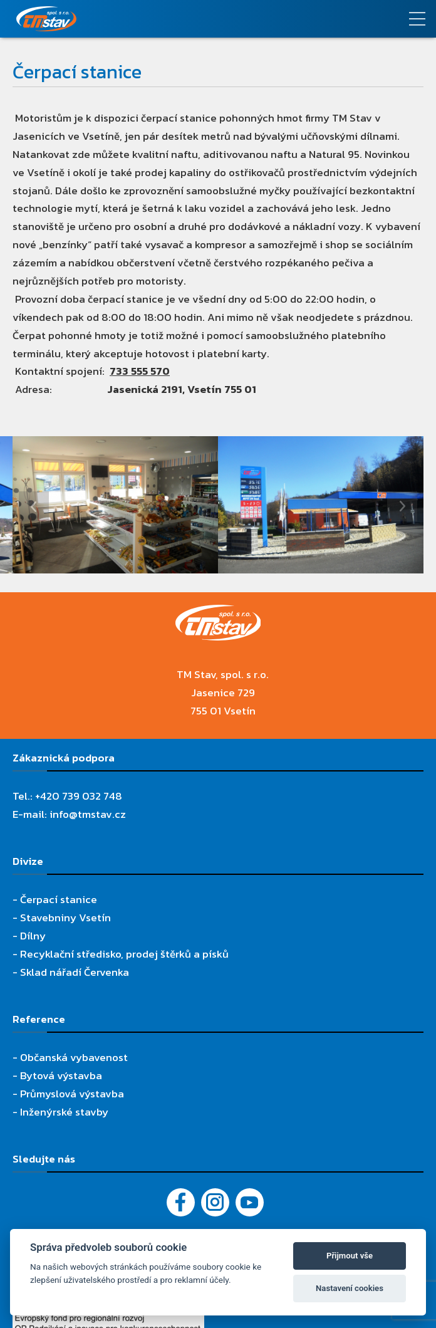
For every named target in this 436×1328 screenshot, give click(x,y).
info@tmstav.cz (87, 814)
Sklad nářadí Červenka (74, 972)
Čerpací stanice (58, 899)
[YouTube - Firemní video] (250, 1202)
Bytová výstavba (61, 1075)
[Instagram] (215, 1202)
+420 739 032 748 (78, 796)
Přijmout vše (349, 1255)
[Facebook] (181, 1202)
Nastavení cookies (349, 1288)
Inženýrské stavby (64, 1112)
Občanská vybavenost (74, 1057)
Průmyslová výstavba (72, 1093)
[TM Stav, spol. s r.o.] (163, 19)
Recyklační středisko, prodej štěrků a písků (124, 954)
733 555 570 (140, 371)
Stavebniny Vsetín (65, 917)
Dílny (33, 936)
